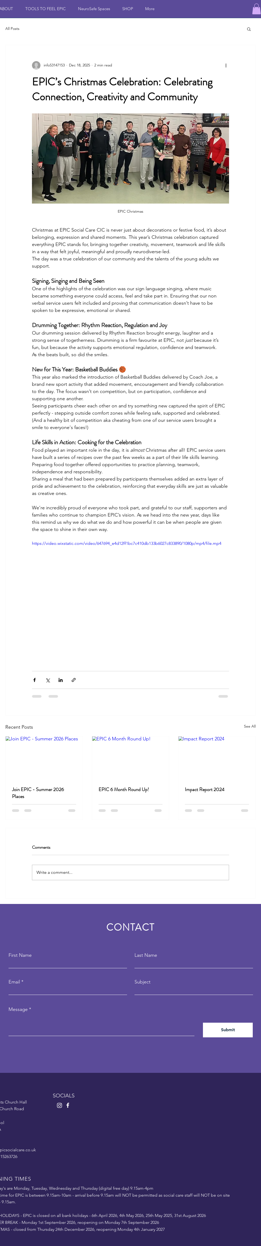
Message (18, 1009)
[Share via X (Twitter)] (47, 679)
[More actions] (226, 65)
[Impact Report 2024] (216, 758)
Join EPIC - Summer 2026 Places (38, 793)
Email (14, 981)
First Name (20, 955)
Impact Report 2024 (205, 789)
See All (250, 726)
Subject (142, 981)
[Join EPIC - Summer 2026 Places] (44, 758)
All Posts (12, 28)
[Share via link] (73, 679)
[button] (256, 8)
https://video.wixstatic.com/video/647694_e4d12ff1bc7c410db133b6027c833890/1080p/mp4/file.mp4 (126, 543)
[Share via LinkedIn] (60, 679)
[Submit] (228, 1030)
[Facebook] (67, 1105)
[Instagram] (59, 1105)
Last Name (145, 955)
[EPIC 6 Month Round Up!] (130, 758)
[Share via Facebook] (34, 679)
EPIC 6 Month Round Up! (124, 789)
